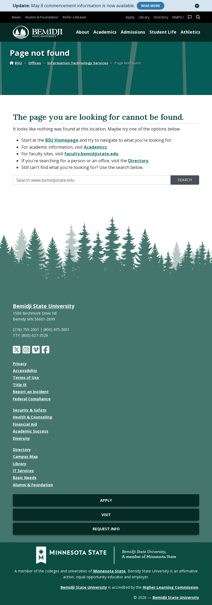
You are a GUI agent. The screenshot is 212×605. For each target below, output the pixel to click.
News (16, 17)
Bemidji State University (43, 306)
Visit (106, 514)
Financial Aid (25, 424)
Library (144, 17)
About (82, 32)
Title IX (19, 384)
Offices (34, 63)
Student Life (162, 32)
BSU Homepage (61, 140)
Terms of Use (26, 377)
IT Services (23, 470)
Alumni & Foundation (41, 17)
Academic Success (30, 431)
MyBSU (178, 17)
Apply (130, 17)
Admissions (133, 32)
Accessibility (25, 370)
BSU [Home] (16, 63)
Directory (161, 17)
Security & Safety (30, 410)
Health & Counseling (32, 417)
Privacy (20, 363)
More (150, 5)
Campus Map (25, 456)
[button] (197, 6)
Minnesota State (109, 571)
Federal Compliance (32, 398)
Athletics (190, 32)
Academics (104, 32)
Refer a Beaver (74, 17)
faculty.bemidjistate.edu (91, 154)
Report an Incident (31, 391)
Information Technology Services (77, 63)
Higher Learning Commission (170, 587)
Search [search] (185, 179)
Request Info (106, 528)
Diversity (21, 438)
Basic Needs (24, 477)
